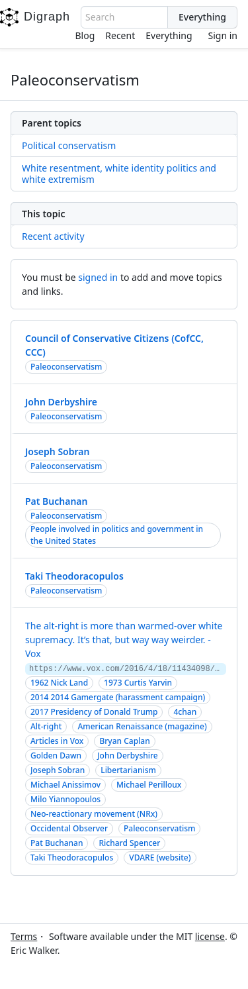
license (210, 936)
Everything (168, 35)
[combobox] (124, 17)
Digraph (35, 17)
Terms (24, 936)
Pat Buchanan (56, 501)
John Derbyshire (61, 401)
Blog (85, 35)
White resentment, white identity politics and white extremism (119, 174)
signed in (98, 277)
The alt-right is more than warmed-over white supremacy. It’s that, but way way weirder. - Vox (123, 639)
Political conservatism (69, 145)
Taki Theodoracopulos (74, 576)
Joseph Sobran (57, 451)
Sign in (222, 35)
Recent (120, 35)
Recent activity (53, 236)
